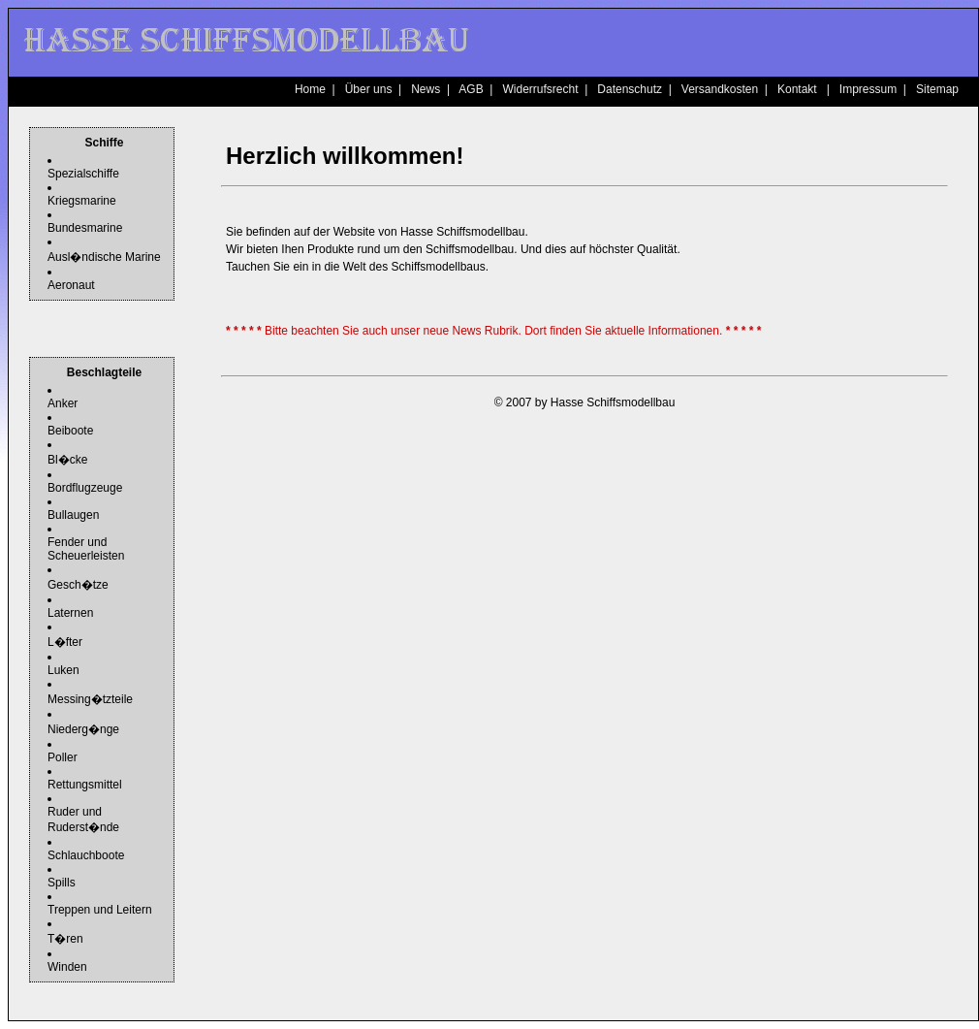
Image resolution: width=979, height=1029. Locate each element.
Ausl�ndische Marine (104, 257)
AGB (470, 89)
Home (310, 89)
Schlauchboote (85, 855)
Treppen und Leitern (99, 909)
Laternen (70, 613)
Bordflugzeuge (84, 488)
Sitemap (937, 89)
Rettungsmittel (84, 784)
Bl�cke (67, 459)
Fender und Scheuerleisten (85, 549)
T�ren (65, 939)
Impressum (868, 89)
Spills (61, 882)
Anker (62, 403)
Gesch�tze (78, 585)
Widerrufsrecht (540, 89)
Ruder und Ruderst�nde (83, 819)
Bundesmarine (84, 228)
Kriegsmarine (81, 201)
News (425, 89)
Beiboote (70, 430)
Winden (67, 967)
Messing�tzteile (90, 699)
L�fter (64, 642)
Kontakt (797, 89)
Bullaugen (73, 515)
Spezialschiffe (83, 173)
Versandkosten (719, 89)
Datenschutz (629, 89)
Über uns (369, 89)
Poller (62, 757)
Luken (63, 670)
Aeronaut (71, 285)
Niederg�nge (83, 729)
